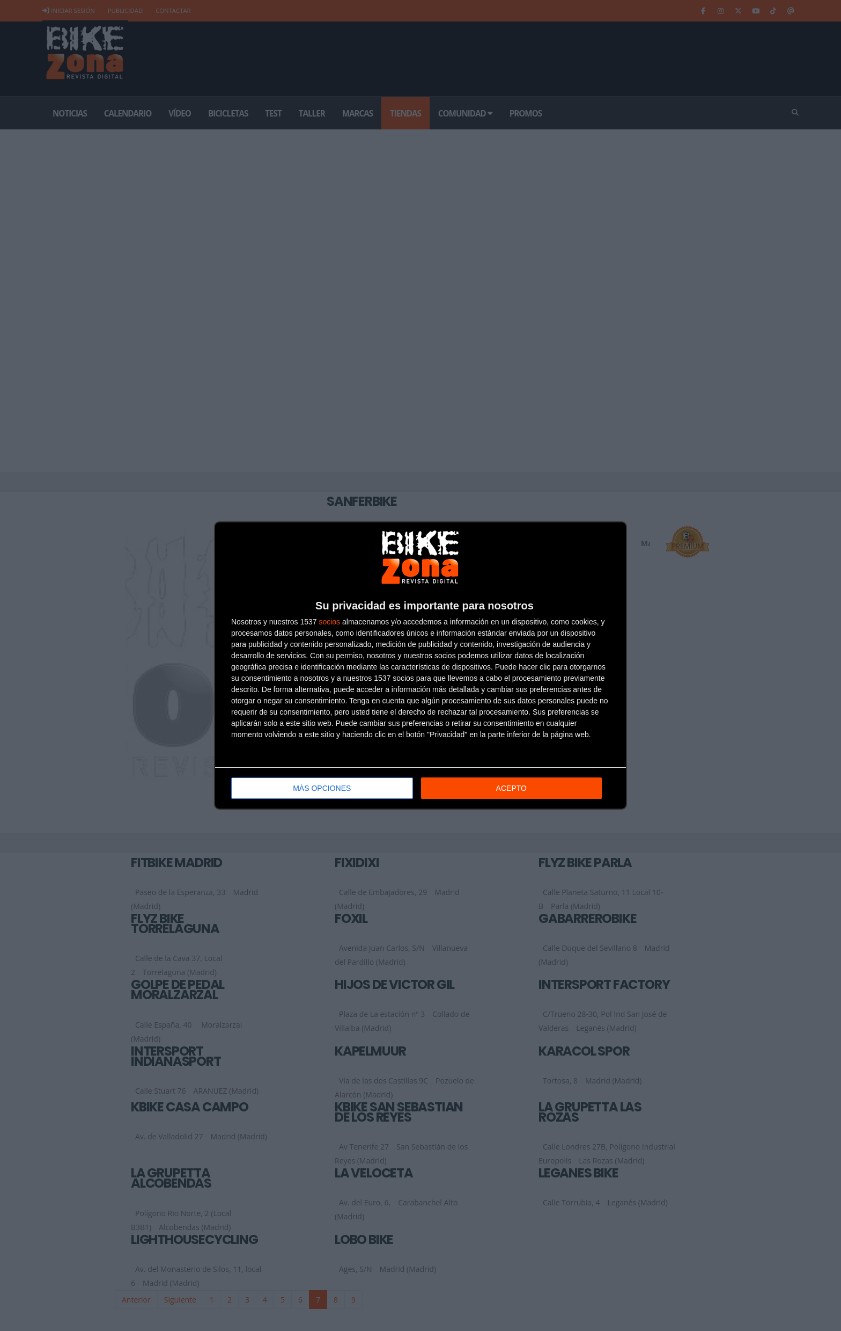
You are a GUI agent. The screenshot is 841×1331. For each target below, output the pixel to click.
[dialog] (420, 665)
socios (329, 622)
